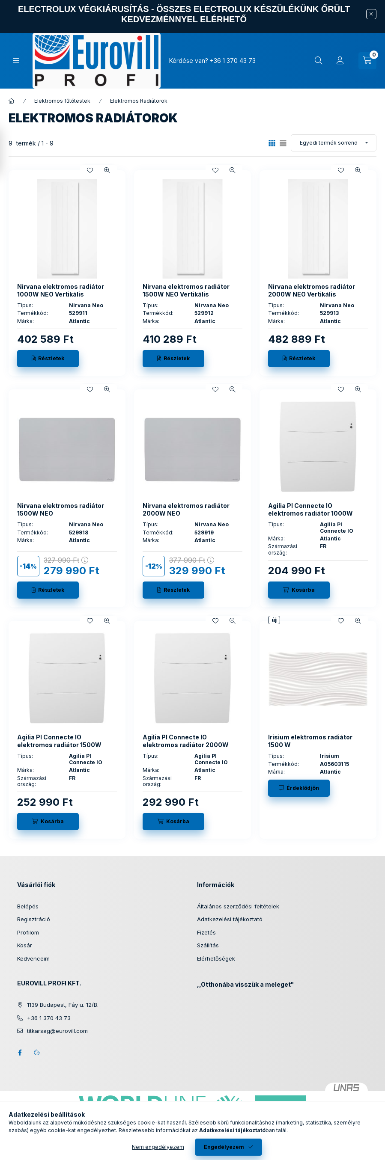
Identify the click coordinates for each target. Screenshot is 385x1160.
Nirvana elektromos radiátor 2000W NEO (186, 509)
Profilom (28, 932)
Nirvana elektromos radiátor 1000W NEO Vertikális (60, 290)
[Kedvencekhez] (89, 170)
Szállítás (208, 945)
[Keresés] (318, 60)
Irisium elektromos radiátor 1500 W (310, 740)
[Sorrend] (333, 142)
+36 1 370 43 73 (233, 60)
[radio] (283, 143)
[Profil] (340, 60)
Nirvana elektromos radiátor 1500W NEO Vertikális (186, 290)
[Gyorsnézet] (107, 170)
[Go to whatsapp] (364, 1135)
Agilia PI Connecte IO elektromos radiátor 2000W (186, 740)
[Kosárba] (299, 590)
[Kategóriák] (16, 60)
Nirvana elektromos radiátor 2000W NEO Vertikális (311, 290)
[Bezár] (371, 14)
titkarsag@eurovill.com (57, 1030)
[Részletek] (48, 358)
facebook (19, 1052)
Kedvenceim (33, 958)
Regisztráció (33, 919)
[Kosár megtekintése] (367, 60)
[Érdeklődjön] (299, 788)
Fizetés (206, 932)
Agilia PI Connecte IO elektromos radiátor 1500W (59, 740)
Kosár (24, 945)
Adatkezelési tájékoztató (230, 919)
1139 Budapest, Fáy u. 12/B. (62, 1004)
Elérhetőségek (216, 958)
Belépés (28, 906)
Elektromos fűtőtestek (62, 101)
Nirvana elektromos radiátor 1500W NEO (60, 509)
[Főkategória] (12, 101)
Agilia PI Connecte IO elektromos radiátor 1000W (310, 509)
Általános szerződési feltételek (238, 906)
